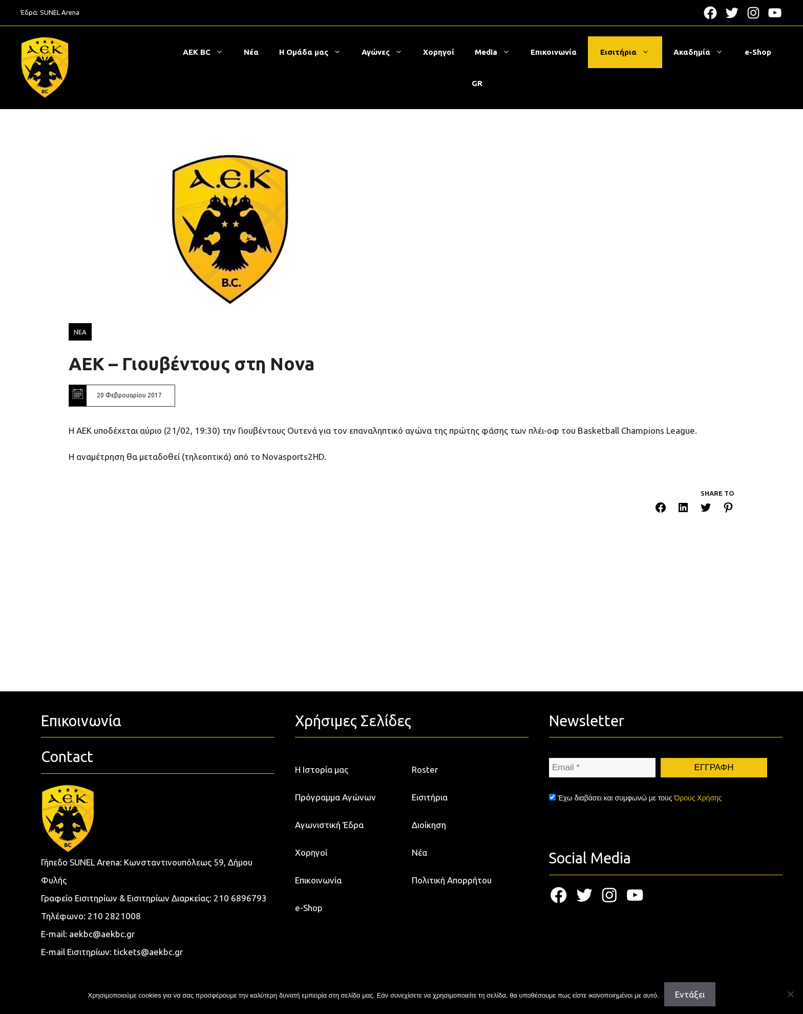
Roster (425, 769)
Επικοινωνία (554, 52)
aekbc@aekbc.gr (102, 934)
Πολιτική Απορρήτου (452, 880)
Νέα (251, 52)
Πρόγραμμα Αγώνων (335, 797)
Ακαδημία (703, 52)
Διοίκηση (429, 825)
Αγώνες (387, 52)
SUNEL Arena (59, 12)
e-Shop (758, 52)
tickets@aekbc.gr (148, 952)
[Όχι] (790, 994)
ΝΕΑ (80, 331)
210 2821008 (114, 916)
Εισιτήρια (630, 52)
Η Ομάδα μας (315, 52)
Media (497, 52)
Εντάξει (690, 994)
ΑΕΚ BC (208, 52)
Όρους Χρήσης (698, 798)
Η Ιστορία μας (321, 769)
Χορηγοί (438, 52)
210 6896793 (240, 898)
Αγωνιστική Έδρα (329, 825)
